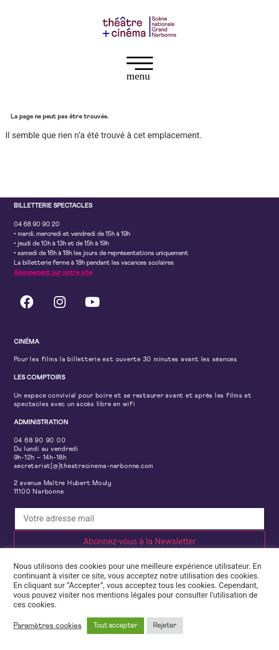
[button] (139, 71)
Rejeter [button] (165, 625)
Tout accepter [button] (115, 625)
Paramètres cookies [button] (47, 626)
